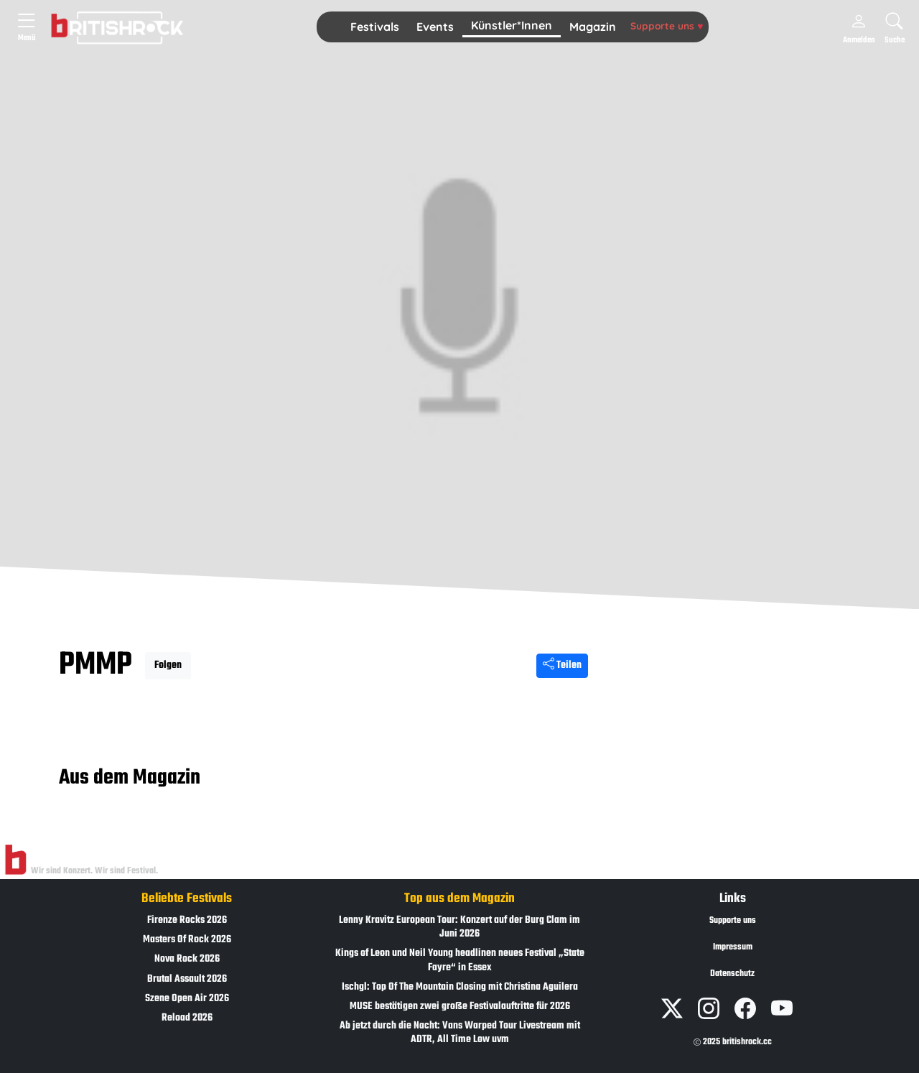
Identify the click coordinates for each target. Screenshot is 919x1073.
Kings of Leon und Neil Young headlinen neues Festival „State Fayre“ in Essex (459, 960)
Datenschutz (732, 974)
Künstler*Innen (511, 25)
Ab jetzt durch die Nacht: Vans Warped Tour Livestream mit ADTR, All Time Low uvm (460, 1033)
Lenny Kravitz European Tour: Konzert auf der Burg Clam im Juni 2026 (459, 927)
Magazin (592, 26)
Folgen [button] (168, 665)
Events (435, 26)
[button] (375, 27)
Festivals (374, 26)
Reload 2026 (187, 1018)
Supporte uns (666, 25)
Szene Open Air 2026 (187, 998)
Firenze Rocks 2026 (187, 920)
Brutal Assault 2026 (187, 979)
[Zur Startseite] (15, 860)
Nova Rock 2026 (187, 959)
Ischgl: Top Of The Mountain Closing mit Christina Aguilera (460, 987)
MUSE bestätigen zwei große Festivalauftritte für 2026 (460, 1006)
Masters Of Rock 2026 (187, 940)
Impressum (732, 947)
